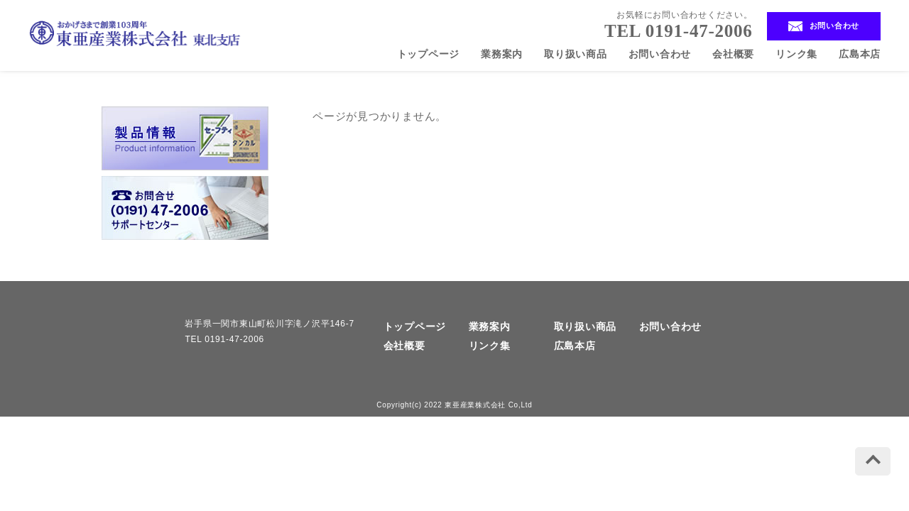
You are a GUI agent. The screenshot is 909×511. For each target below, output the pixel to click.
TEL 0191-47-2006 (678, 30)
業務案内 (502, 54)
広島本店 (860, 54)
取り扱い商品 (575, 54)
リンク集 (796, 54)
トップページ (428, 54)
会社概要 (733, 54)
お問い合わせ (824, 26)
